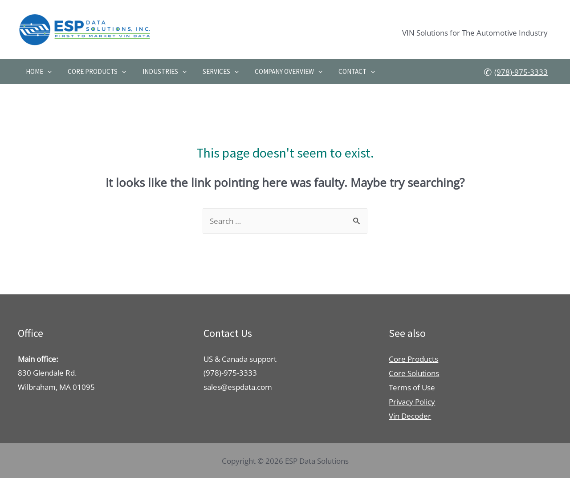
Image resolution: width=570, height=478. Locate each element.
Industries (158, 71)
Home (37, 71)
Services (212, 71)
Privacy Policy (412, 401)
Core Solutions (414, 373)
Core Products (93, 71)
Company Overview (277, 71)
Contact (343, 71)
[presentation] (46, 71)
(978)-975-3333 (521, 72)
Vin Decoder (410, 415)
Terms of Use (412, 387)
